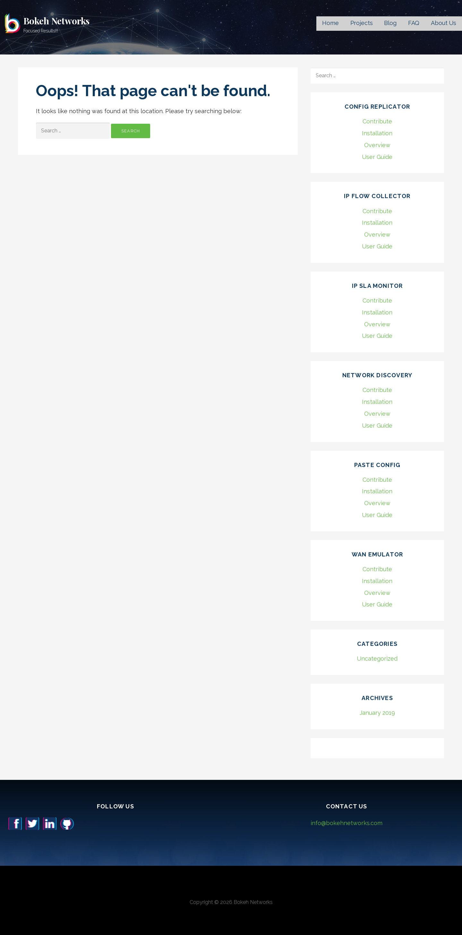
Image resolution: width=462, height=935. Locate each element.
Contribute (377, 121)
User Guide (377, 157)
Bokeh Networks (56, 21)
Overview (377, 145)
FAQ (414, 23)
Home (330, 23)
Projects (361, 23)
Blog (390, 23)
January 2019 (377, 712)
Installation (377, 133)
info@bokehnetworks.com (346, 823)
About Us (443, 23)
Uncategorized (377, 658)
